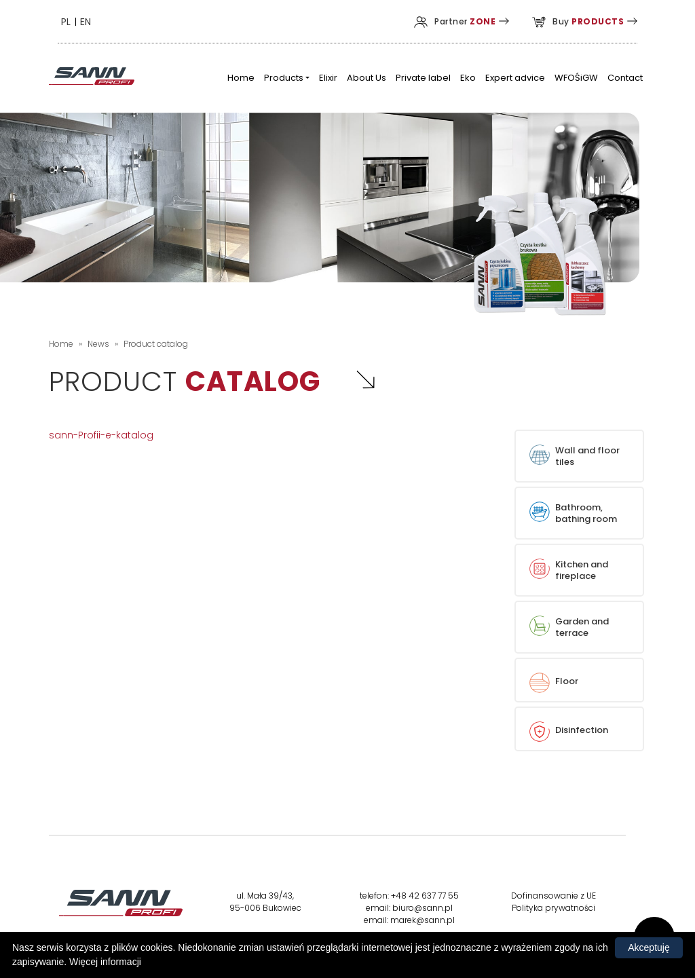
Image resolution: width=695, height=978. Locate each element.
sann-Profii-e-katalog (101, 435)
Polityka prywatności (553, 908)
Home (61, 344)
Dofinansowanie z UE (553, 895)
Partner (454, 21)
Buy (578, 21)
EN (85, 22)
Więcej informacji (105, 961)
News (98, 344)
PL (66, 22)
